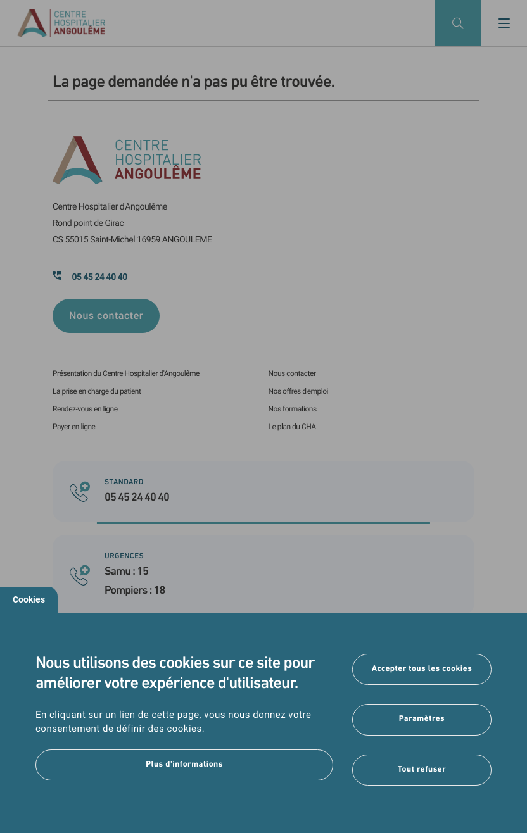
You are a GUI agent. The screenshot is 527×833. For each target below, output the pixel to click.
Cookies (29, 599)
